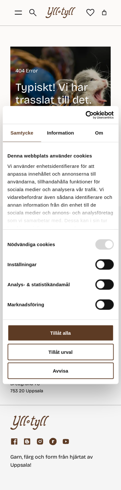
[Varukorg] (104, 12)
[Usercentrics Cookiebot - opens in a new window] (86, 115)
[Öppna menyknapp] (18, 13)
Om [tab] (99, 133)
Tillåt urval (60, 351)
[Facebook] (14, 441)
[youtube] (66, 441)
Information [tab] (60, 133)
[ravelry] (53, 441)
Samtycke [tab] (21, 133)
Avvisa (60, 371)
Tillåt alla (60, 333)
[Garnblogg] (27, 441)
